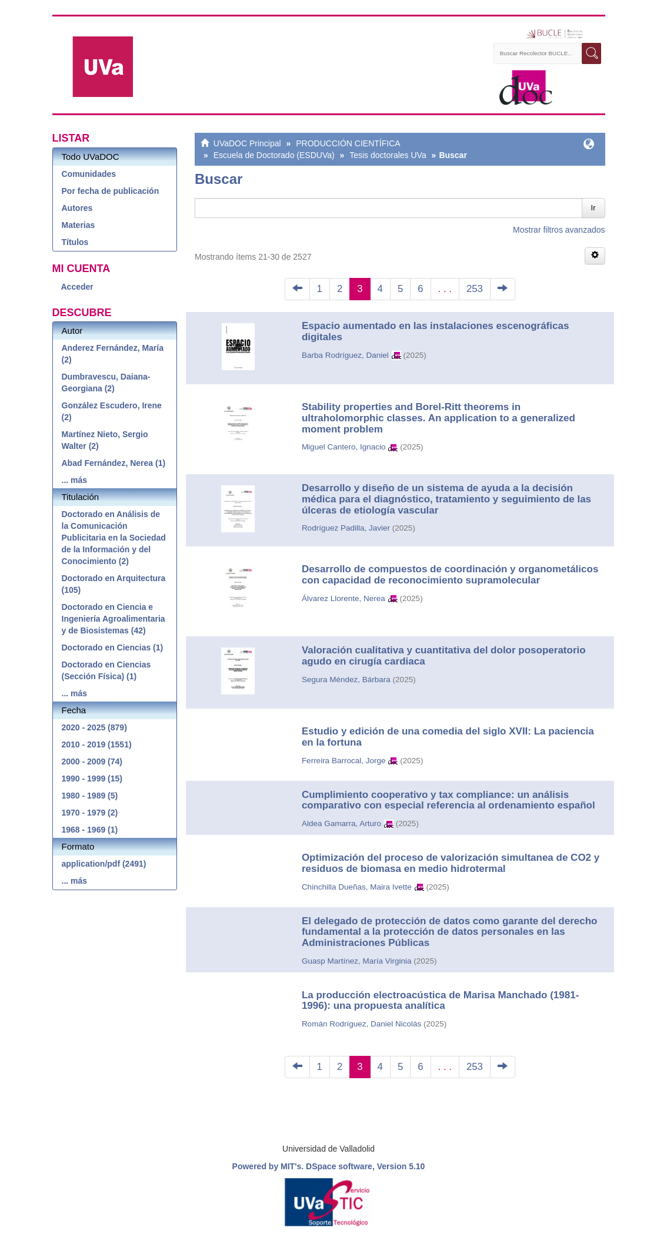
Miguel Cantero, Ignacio (344, 446)
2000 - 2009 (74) (92, 761)
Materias (78, 225)
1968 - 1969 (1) (90, 829)
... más (75, 480)
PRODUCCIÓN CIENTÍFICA (348, 143)
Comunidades (89, 174)
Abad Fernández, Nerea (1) (114, 463)
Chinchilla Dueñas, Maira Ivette (357, 887)
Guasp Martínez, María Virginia (357, 961)
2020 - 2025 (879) (94, 727)
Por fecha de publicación (110, 191)
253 (474, 288)
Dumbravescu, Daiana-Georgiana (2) (106, 382)
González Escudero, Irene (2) (112, 411)
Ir (593, 207)
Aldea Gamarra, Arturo (341, 823)
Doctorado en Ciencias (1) (113, 647)
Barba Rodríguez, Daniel (345, 355)
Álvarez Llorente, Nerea (343, 598)
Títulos (75, 242)
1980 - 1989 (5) (90, 795)
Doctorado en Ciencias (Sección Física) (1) (106, 670)
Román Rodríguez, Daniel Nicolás (361, 1023)
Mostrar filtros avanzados (559, 229)
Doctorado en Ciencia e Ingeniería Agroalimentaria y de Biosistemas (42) (113, 618)
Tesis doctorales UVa (387, 155)
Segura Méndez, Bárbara (346, 679)
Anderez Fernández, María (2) (113, 353)
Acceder (77, 286)
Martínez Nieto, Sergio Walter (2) (105, 440)
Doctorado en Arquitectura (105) (114, 584)
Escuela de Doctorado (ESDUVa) (274, 155)
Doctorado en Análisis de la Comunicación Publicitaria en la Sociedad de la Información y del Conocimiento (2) (114, 537)
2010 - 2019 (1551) (97, 744)
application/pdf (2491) (104, 863)
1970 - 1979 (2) (90, 812)
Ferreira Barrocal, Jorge (344, 760)
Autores (77, 208)
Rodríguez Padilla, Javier (346, 528)
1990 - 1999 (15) (92, 778)
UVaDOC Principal (247, 143)
